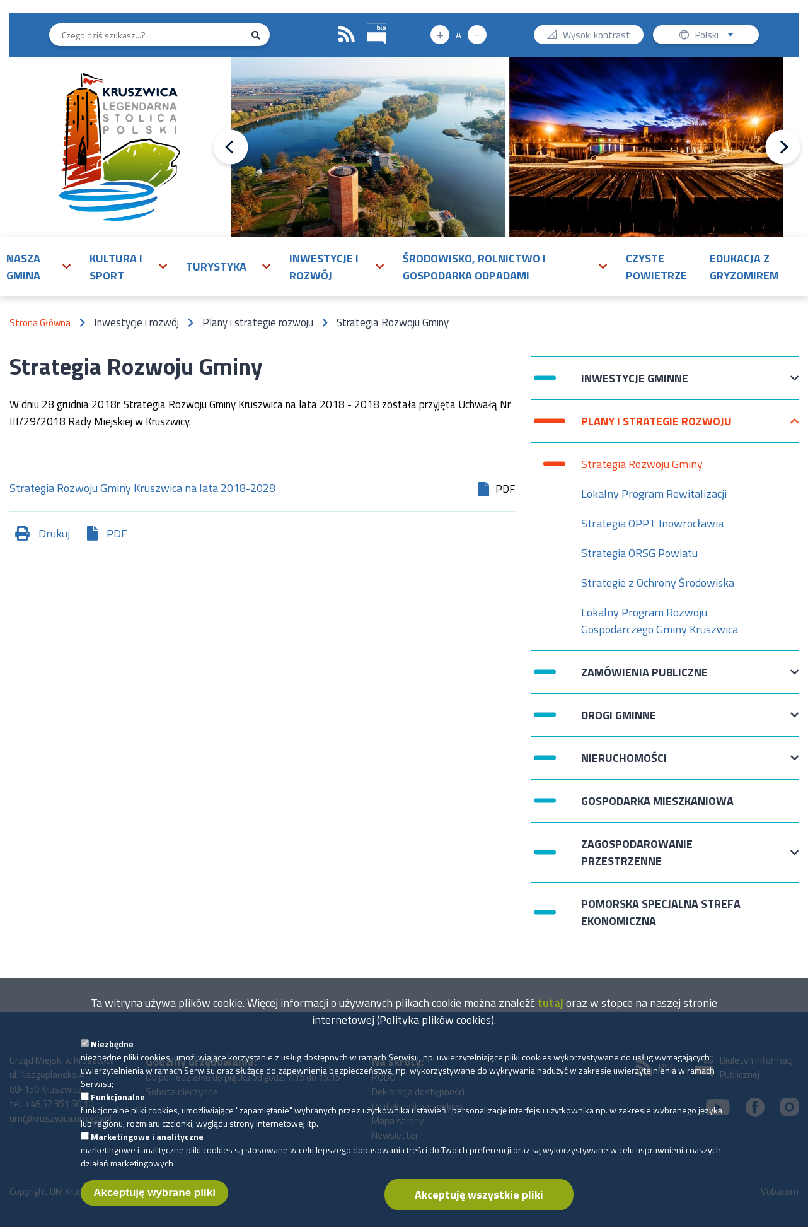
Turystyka (216, 266)
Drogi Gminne (618, 721)
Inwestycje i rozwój (324, 267)
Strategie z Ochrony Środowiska (657, 582)
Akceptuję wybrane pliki (154, 1201)
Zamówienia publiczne (644, 678)
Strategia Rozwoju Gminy (642, 464)
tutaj (550, 1011)
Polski (717, 36)
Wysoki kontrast (596, 36)
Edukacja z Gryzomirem (744, 267)
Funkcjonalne (118, 1105)
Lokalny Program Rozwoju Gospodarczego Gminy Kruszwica (659, 621)
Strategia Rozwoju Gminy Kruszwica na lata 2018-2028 (142, 489)
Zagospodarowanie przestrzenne (637, 852)
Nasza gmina (23, 267)
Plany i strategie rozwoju (656, 427)
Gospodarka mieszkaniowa (657, 800)
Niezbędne (112, 1052)
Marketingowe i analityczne (147, 1145)
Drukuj (54, 533)
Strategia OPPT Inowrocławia (652, 523)
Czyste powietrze (656, 267)
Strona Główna (40, 322)
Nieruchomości (624, 764)
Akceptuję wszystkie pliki (479, 1203)
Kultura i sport (115, 267)
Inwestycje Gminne (634, 384)
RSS (346, 34)
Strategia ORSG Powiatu (639, 552)
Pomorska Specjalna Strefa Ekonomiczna (661, 912)
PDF (117, 533)
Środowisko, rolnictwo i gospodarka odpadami (474, 267)
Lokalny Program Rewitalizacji (654, 493)
